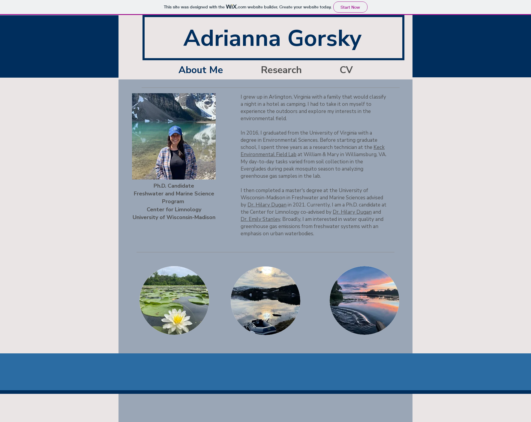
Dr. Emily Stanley (260, 219)
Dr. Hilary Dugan (267, 204)
